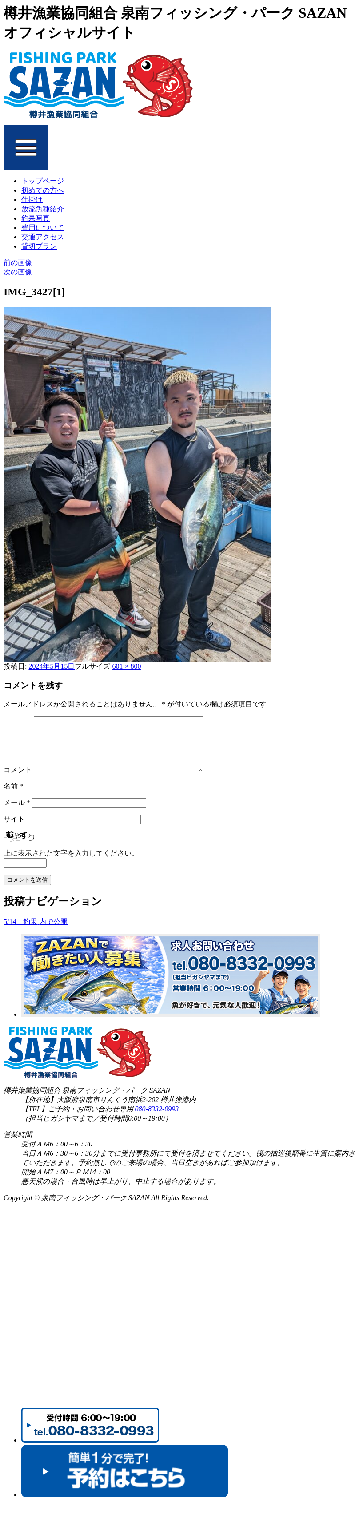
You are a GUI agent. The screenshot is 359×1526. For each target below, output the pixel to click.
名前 (13, 797)
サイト (14, 829)
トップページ (42, 181)
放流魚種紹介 (42, 209)
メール (17, 813)
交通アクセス (42, 237)
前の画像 (18, 262)
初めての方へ (42, 190)
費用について (42, 227)
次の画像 (18, 272)
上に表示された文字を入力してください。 (71, 864)
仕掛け (32, 199)
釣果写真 (35, 218)
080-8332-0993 (157, 1119)
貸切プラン (39, 246)
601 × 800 (126, 666)
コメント (18, 780)
